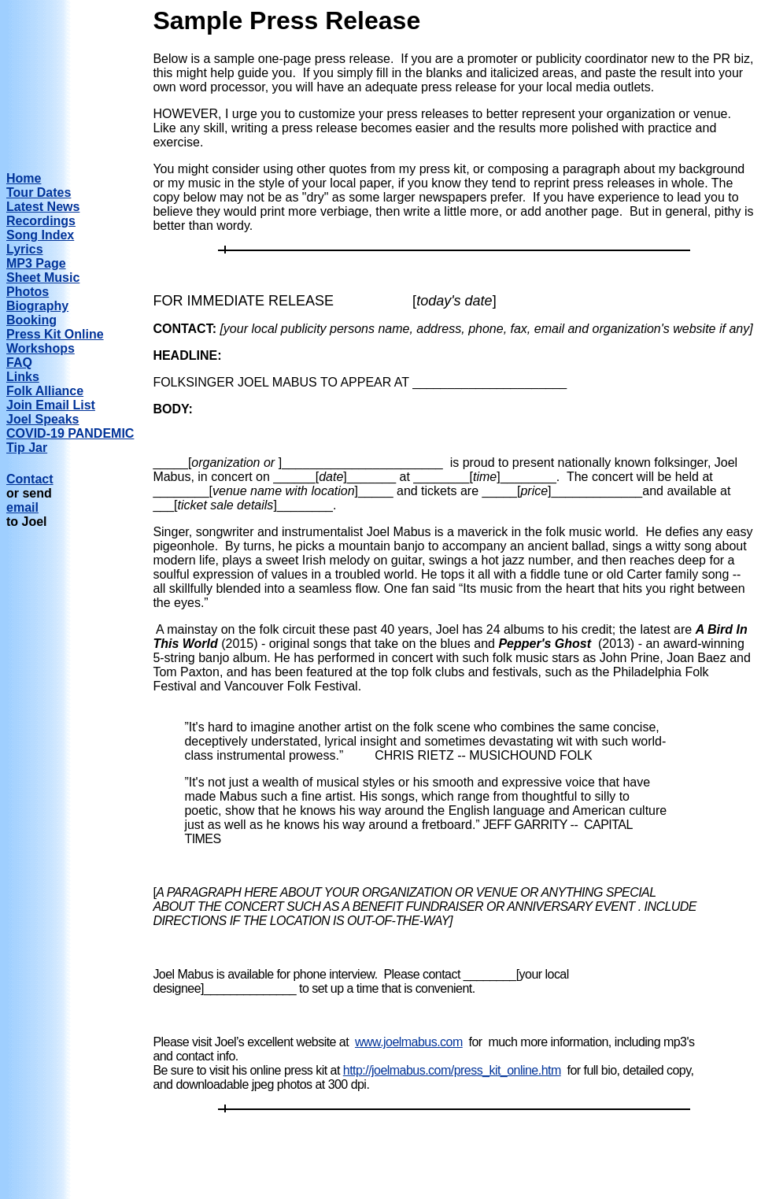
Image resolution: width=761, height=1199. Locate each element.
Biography (37, 306)
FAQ (19, 362)
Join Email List (50, 405)
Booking (31, 320)
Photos (27, 291)
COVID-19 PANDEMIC (70, 433)
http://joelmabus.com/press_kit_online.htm (452, 1070)
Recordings (41, 221)
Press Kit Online (55, 334)
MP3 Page (36, 263)
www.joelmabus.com (409, 1042)
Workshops (40, 348)
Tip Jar (26, 447)
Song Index (40, 235)
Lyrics (24, 249)
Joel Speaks (42, 419)
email (22, 507)
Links (22, 376)
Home (23, 178)
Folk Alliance (44, 391)
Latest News (42, 206)
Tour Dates (38, 192)
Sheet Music (42, 277)
